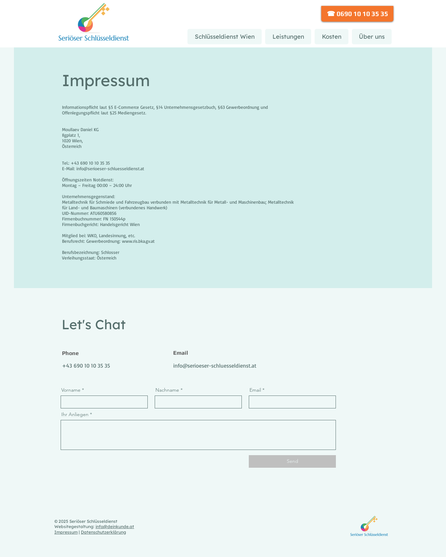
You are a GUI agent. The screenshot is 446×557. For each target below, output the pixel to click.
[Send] (292, 461)
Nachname (167, 389)
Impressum (66, 532)
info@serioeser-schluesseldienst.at (214, 365)
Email (255, 389)
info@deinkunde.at (114, 526)
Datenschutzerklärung (103, 532)
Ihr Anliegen (75, 414)
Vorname (70, 389)
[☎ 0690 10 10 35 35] (357, 14)
